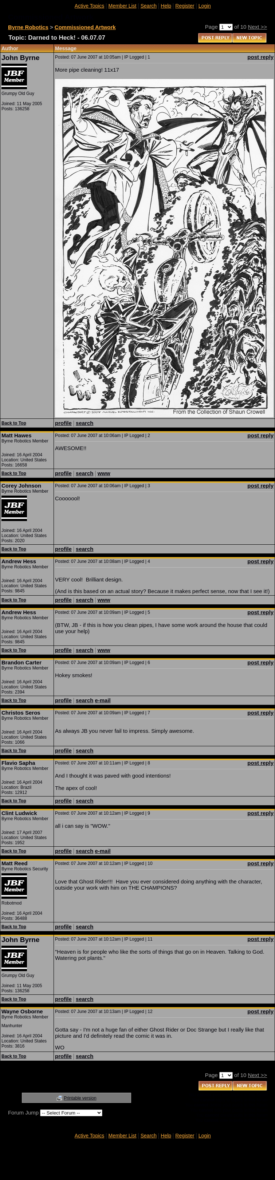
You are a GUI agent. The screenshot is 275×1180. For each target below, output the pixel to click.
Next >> (257, 27)
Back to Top (13, 423)
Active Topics (89, 6)
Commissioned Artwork (85, 27)
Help (166, 6)
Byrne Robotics (28, 27)
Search (149, 6)
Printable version (80, 1098)
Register (184, 6)
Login (205, 6)
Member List (122, 6)
